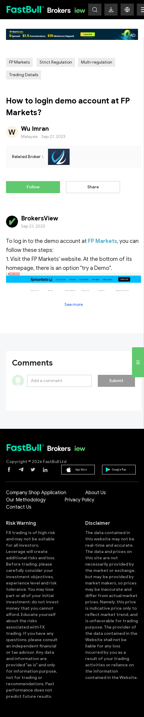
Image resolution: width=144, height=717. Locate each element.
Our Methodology (26, 500)
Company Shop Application (36, 493)
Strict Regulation (56, 62)
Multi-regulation (96, 62)
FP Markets (19, 62)
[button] (127, 10)
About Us (95, 493)
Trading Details (23, 74)
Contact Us (19, 507)
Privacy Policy (79, 500)
